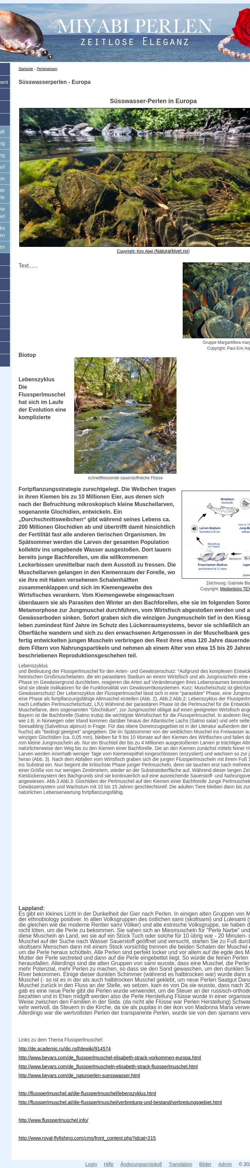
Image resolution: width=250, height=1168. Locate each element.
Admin (225, 1164)
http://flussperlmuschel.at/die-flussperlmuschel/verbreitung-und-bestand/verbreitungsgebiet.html (120, 1102)
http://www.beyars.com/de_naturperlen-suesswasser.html (79, 1075)
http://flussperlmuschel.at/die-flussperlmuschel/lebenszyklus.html (87, 1093)
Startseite (26, 69)
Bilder (205, 1164)
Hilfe (108, 1164)
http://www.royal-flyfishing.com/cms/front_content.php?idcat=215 (87, 1138)
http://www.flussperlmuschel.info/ (53, 1120)
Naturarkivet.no (172, 251)
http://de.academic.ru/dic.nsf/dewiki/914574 (65, 1048)
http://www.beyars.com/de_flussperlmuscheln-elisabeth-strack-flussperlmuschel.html (108, 1066)
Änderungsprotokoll (141, 1164)
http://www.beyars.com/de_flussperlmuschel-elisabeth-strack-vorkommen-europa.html (110, 1057)
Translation (180, 1164)
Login (91, 1164)
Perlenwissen (47, 69)
